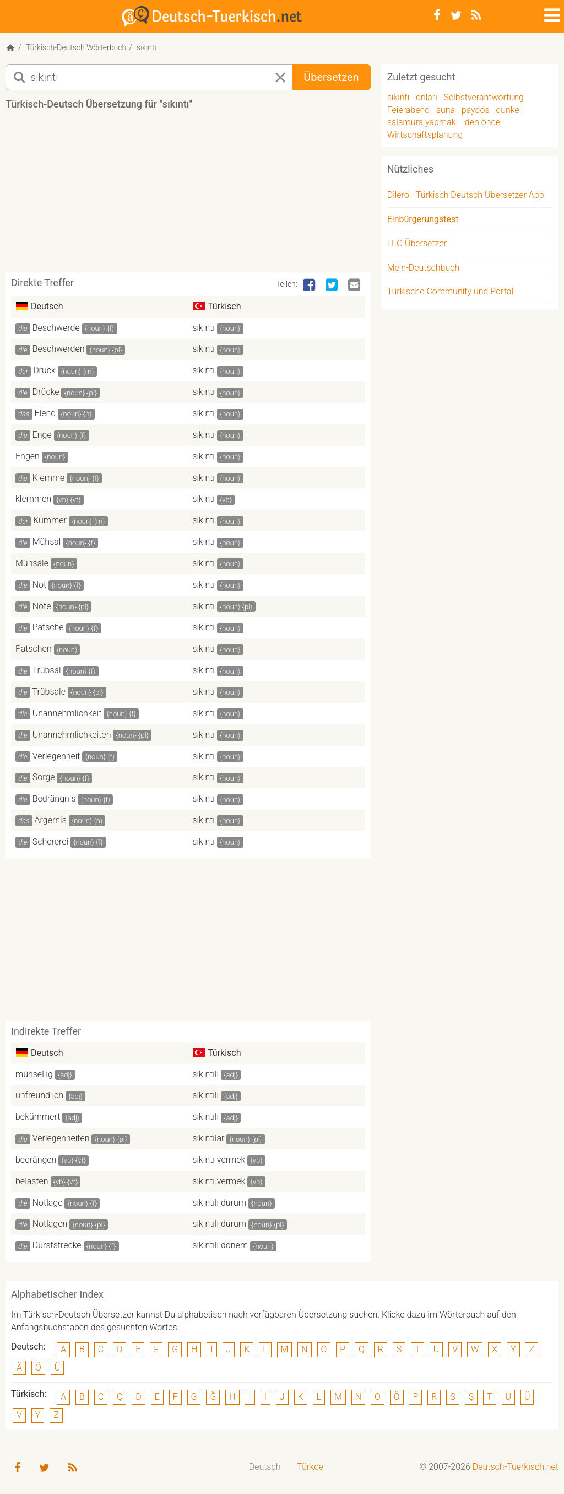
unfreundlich (39, 1095)
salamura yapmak (421, 122)
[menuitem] (265, 1467)
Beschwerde (56, 328)
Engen (27, 456)
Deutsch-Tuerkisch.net (515, 1466)
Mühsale (31, 563)
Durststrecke (57, 1245)
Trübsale (49, 691)
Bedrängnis (54, 798)
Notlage (47, 1202)
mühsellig (34, 1074)
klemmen (33, 498)
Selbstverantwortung (484, 97)
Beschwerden (58, 348)
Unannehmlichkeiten (71, 734)
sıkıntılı (205, 1074)
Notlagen (50, 1223)
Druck (44, 370)
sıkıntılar (208, 1138)
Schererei (50, 841)
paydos (476, 110)
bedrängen (35, 1159)
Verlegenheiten (61, 1138)
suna (445, 110)
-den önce (481, 122)
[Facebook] (437, 15)
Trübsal (46, 670)
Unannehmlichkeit (67, 713)
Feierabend (408, 110)
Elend (45, 413)
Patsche (48, 627)
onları (426, 97)
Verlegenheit (56, 756)
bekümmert (37, 1116)
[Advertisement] (206, 195)
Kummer (50, 520)
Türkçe (310, 1466)
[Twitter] (456, 15)
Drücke (45, 391)
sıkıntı (203, 328)
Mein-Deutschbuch (423, 267)
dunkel (508, 110)
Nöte (41, 606)
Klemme (48, 477)
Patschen (33, 648)
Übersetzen (331, 77)
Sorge (43, 777)
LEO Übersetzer (417, 243)
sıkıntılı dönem (220, 1245)
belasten (31, 1181)
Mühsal (46, 541)
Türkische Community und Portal (450, 291)
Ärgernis (51, 820)
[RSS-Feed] (476, 15)
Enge (42, 434)
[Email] (355, 285)
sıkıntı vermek (218, 1159)
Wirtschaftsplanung (425, 135)
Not (39, 584)
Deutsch (265, 1466)
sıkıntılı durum (219, 1202)
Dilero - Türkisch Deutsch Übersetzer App (465, 195)
